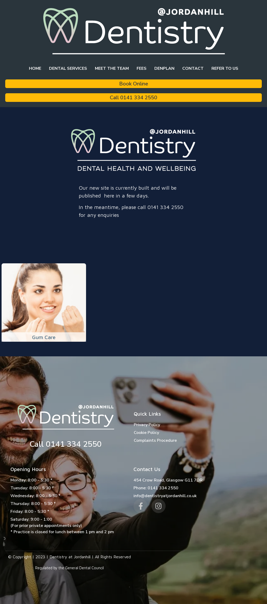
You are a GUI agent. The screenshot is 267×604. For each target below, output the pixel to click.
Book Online (133, 83)
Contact (193, 68)
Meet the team (112, 68)
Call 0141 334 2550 (133, 97)
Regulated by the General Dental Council (69, 568)
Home (35, 68)
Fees (142, 68)
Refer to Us (224, 68)
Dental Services (68, 68)
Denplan (164, 68)
